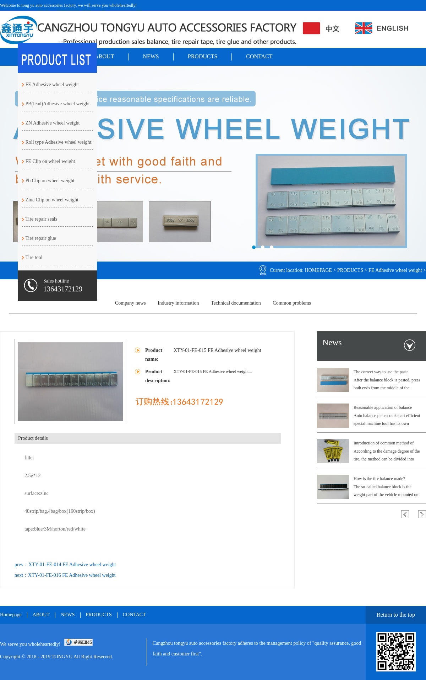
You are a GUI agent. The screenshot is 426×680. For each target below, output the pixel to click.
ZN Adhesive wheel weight (53, 123)
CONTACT (259, 56)
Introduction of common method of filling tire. (384, 444)
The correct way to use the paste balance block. (381, 372)
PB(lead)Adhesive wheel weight (58, 103)
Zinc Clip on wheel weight (52, 199)
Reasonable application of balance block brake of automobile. (383, 408)
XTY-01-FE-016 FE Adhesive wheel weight (72, 575)
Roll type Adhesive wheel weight (59, 142)
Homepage (11, 614)
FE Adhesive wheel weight (395, 270)
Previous (405, 514)
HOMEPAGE (318, 270)
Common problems (292, 303)
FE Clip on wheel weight (50, 161)
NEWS (151, 56)
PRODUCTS (203, 56)
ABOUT (104, 56)
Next (422, 514)
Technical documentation (236, 303)
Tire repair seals (42, 219)
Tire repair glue (41, 238)
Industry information (178, 303)
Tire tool (34, 257)
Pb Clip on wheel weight (50, 180)
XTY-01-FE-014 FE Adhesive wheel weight (72, 564)
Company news (130, 303)
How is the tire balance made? (379, 478)
